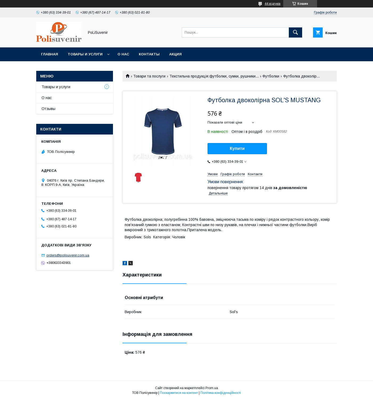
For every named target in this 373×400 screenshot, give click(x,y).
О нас (123, 54)
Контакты (149, 54)
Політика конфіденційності (220, 393)
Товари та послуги (149, 76)
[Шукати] (295, 32)
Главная (49, 54)
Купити (237, 148)
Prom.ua (211, 388)
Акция (175, 54)
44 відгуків (273, 4)
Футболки (270, 76)
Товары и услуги (85, 54)
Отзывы (48, 109)
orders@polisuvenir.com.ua (67, 255)
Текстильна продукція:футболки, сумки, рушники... (214, 76)
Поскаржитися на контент (179, 393)
